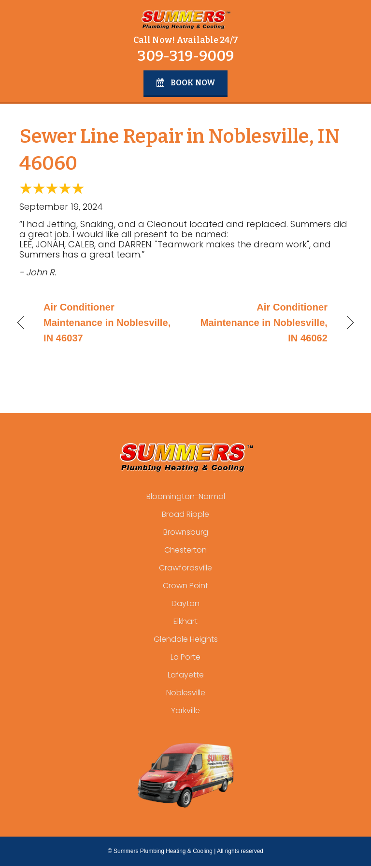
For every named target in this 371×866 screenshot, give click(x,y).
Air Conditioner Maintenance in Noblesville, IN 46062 (262, 322)
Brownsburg (185, 532)
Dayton (185, 603)
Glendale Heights (186, 639)
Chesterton (185, 549)
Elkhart (185, 621)
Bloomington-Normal (185, 496)
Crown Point (185, 585)
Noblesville (185, 692)
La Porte (185, 657)
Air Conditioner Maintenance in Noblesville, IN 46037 (107, 322)
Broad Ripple (185, 514)
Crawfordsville (185, 567)
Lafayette (186, 674)
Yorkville (185, 710)
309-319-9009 (185, 56)
